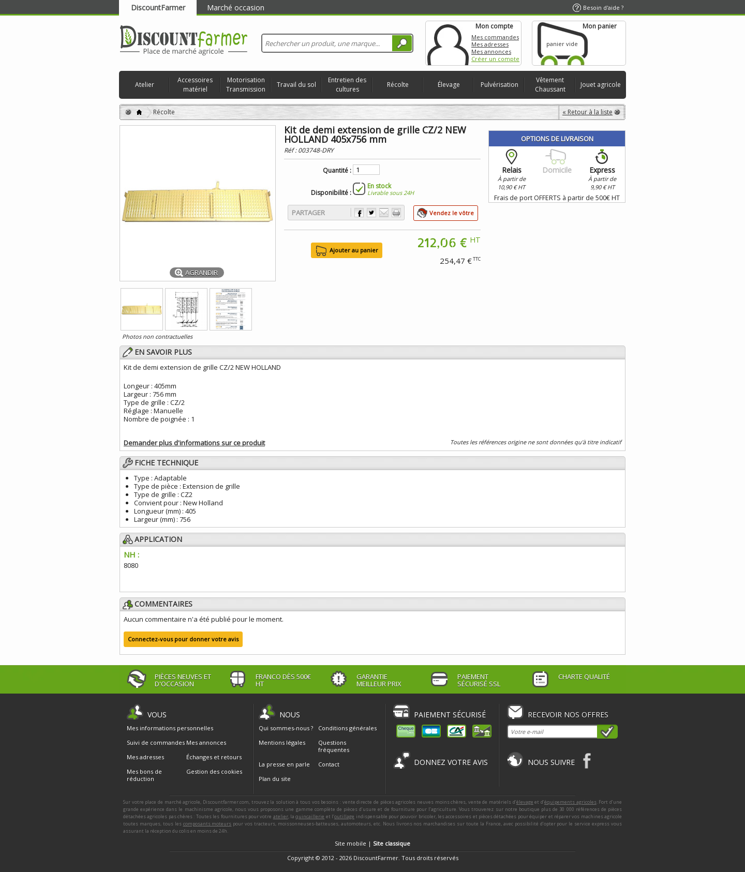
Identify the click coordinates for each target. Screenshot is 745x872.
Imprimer (396, 212)
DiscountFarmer (158, 7)
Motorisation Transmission (245, 85)
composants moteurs (207, 823)
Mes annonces (491, 51)
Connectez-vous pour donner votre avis (183, 639)
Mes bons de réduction (144, 775)
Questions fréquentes (333, 746)
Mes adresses (490, 44)
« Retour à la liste (587, 112)
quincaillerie (309, 816)
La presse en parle (284, 764)
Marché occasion (235, 7)
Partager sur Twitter (371, 212)
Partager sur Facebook (359, 212)
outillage (344, 816)
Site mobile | (372, 843)
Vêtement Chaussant (550, 85)
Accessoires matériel (195, 85)
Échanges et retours (214, 757)
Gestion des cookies (214, 771)
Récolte (398, 84)
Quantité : (337, 171)
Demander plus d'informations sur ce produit (194, 442)
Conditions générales (347, 728)
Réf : (291, 150)
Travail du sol (296, 84)
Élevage (449, 84)
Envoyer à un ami (384, 212)
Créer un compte (495, 59)
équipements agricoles (570, 802)
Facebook (587, 760)
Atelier (144, 84)
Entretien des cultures (347, 85)
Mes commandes (495, 37)
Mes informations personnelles (170, 728)
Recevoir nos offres (568, 714)
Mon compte (448, 43)
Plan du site (275, 779)
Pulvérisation (499, 84)
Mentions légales (282, 742)
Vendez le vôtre (451, 213)
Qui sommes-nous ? (286, 728)
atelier (280, 816)
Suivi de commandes (156, 742)
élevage (524, 802)
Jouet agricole (600, 84)
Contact (328, 764)
